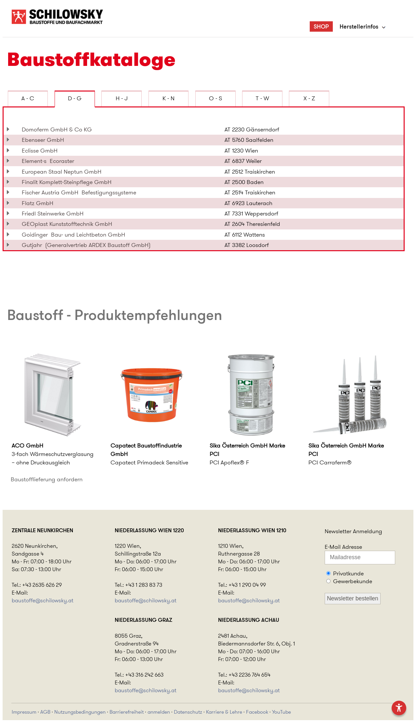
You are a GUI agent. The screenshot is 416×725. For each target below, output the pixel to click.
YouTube (281, 712)
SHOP (321, 26)
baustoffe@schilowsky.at (42, 600)
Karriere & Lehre (224, 712)
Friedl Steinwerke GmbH (54, 213)
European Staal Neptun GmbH (63, 171)
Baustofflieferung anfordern (47, 479)
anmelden (159, 712)
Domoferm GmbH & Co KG (58, 129)
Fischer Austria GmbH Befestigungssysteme (79, 192)
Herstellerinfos (359, 26)
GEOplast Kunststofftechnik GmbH (68, 224)
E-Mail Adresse (343, 547)
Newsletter (338, 531)
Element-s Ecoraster (48, 161)
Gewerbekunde (352, 581)
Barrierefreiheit (127, 712)
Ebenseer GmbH (44, 140)
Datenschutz (188, 712)
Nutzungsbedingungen (80, 712)
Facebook (257, 712)
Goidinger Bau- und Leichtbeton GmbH (73, 234)
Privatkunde (348, 573)
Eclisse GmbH (41, 150)
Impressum (24, 712)
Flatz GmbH (39, 203)
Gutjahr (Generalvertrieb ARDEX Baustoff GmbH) (86, 245)
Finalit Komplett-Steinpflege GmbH (68, 182)
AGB (45, 712)
